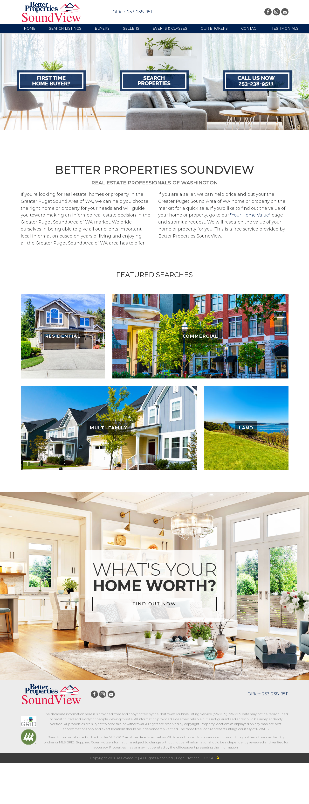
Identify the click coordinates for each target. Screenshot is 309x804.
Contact (249, 28)
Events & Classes (170, 28)
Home (29, 28)
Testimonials (285, 28)
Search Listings (65, 28)
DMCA (208, 758)
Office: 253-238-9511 (132, 11)
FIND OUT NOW (154, 604)
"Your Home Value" (250, 215)
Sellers (131, 28)
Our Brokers (214, 28)
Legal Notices (188, 758)
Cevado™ (129, 758)
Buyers (102, 28)
